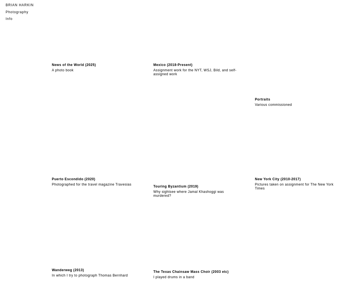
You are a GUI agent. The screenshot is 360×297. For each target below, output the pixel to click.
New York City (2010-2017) (278, 179)
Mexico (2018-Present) (172, 65)
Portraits (262, 99)
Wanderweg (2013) (68, 270)
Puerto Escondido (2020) (73, 179)
